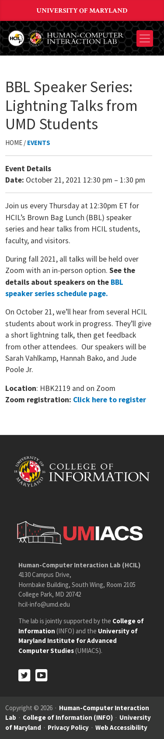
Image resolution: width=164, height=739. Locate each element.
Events (38, 142)
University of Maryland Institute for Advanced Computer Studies (78, 641)
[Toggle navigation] (144, 38)
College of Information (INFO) (68, 717)
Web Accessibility (121, 727)
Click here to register (109, 399)
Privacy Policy (68, 727)
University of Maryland (82, 10)
